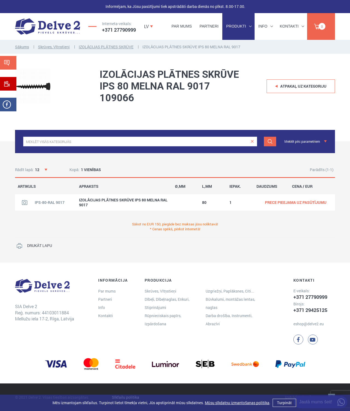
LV (146, 26)
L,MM (207, 186)
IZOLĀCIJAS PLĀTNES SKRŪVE (106, 46)
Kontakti (289, 26)
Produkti (236, 26)
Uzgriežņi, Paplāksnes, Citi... (230, 291)
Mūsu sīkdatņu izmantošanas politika (237, 402)
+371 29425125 (310, 310)
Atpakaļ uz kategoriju (303, 86)
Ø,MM (180, 186)
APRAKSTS (88, 186)
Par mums (181, 26)
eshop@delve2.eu (308, 323)
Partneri (209, 26)
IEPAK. (235, 186)
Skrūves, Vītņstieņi (54, 46)
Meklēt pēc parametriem (302, 141)
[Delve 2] (47, 26)
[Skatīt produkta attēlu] (25, 202)
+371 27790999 (119, 29)
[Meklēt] (270, 141)
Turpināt (284, 402)
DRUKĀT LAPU (39, 245)
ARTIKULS (27, 186)
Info (262, 26)
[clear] (252, 141)
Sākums (22, 46)
